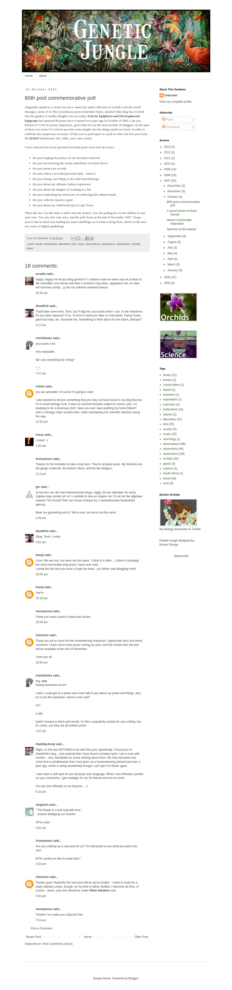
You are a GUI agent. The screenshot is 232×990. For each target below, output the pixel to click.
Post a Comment (41, 928)
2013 (167, 147)
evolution (169, 394)
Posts (167, 119)
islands (167, 414)
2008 (167, 175)
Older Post (141, 937)
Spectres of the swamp (181, 229)
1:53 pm (41, 864)
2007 (167, 180)
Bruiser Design (169, 544)
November (174, 191)
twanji (40, 555)
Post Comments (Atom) (57, 944)
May (170, 253)
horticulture (50, 243)
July (170, 247)
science (168, 468)
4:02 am (41, 828)
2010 (167, 163)
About (43, 76)
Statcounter (181, 556)
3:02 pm (41, 542)
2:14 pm (41, 474)
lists (73, 243)
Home (29, 76)
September (174, 236)
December (174, 185)
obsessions (108, 243)
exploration (170, 399)
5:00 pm (41, 896)
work (166, 483)
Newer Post (33, 937)
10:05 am (42, 574)
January (172, 270)
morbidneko (44, 338)
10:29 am (42, 622)
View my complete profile (176, 101)
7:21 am (41, 373)
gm (38, 487)
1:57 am (41, 731)
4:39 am (41, 518)
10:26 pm (42, 293)
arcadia (41, 274)
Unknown (42, 635)
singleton (42, 804)
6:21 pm (41, 791)
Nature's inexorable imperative (179, 221)
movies (167, 429)
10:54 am (42, 662)
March (171, 264)
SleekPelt (42, 306)
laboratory (64, 243)
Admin (40, 386)
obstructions (123, 243)
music (80, 243)
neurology (169, 439)
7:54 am (41, 920)
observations (93, 243)
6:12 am (41, 325)
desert (167, 390)
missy (40, 434)
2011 (167, 158)
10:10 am (42, 598)
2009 (167, 169)
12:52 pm (42, 421)
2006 (167, 277)
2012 (167, 152)
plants (167, 463)
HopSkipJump (45, 744)
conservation (171, 384)
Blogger (133, 978)
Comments (171, 127)
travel (30, 248)
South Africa (171, 473)
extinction (169, 404)
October (172, 197)
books (39, 243)
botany (167, 380)
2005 (167, 283)
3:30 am (41, 446)
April (170, 259)
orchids (136, 243)
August (172, 242)
